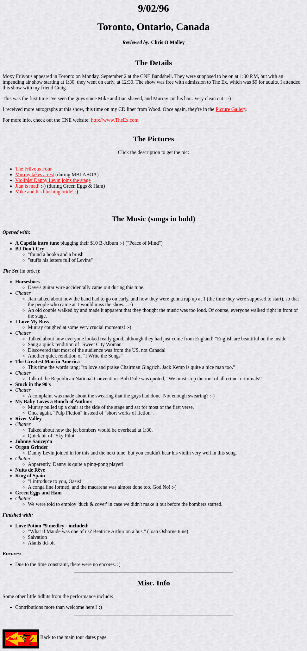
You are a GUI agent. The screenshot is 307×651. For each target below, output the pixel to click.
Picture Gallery (231, 109)
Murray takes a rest (34, 174)
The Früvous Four (33, 168)
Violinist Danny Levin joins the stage (53, 180)
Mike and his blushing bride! (44, 191)
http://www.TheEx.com (115, 120)
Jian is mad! (27, 186)
